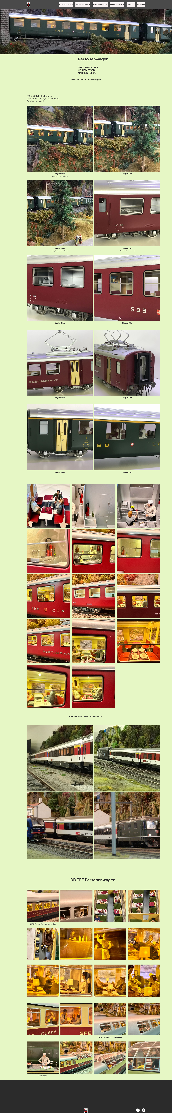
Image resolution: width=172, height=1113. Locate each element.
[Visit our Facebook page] (138, 1110)
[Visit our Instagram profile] (143, 1110)
